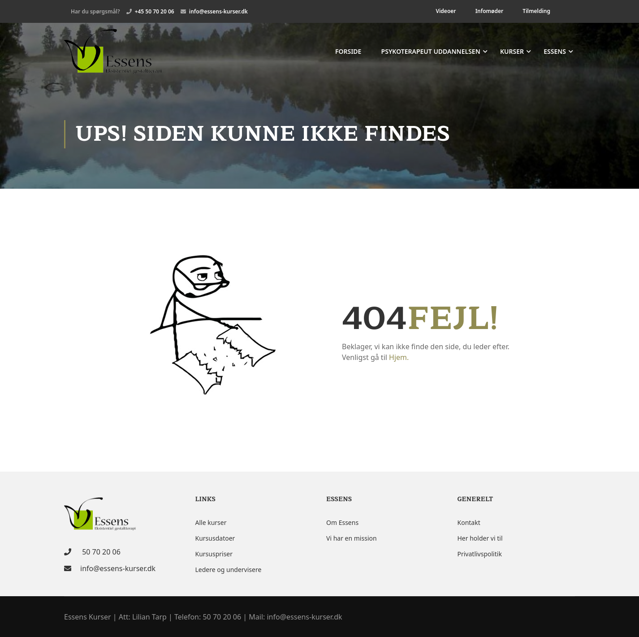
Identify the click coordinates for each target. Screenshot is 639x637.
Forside (348, 52)
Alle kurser (211, 522)
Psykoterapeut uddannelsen (430, 52)
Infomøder (489, 11)
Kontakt (469, 522)
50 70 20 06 (100, 552)
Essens (555, 52)
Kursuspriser (214, 554)
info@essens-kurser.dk (218, 11)
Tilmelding (536, 11)
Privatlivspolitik (480, 554)
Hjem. (399, 359)
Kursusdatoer (215, 538)
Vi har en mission (351, 538)
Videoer (446, 11)
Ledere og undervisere (228, 569)
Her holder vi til (480, 538)
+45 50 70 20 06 (154, 11)
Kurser (512, 52)
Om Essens (342, 522)
